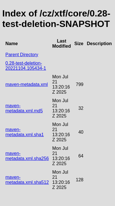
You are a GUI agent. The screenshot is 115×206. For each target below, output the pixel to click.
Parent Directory (21, 54)
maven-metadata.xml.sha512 (27, 180)
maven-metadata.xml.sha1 (24, 132)
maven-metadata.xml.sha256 (27, 156)
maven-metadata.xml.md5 (24, 108)
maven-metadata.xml (26, 84)
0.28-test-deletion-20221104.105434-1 (25, 66)
